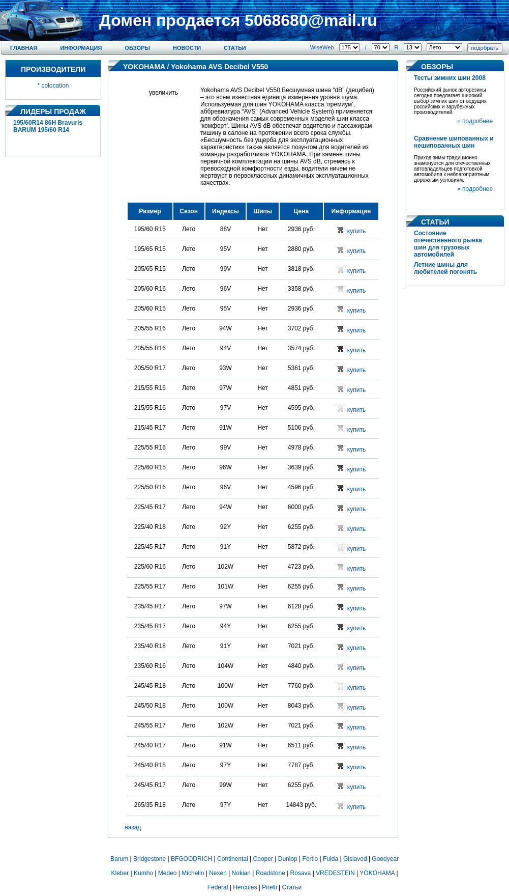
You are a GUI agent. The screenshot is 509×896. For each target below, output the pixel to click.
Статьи (235, 48)
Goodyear (385, 858)
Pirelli (269, 887)
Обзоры (137, 48)
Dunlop (287, 858)
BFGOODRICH (191, 858)
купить (356, 231)
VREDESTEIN (335, 873)
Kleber (120, 873)
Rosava (300, 873)
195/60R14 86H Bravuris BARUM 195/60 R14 (47, 126)
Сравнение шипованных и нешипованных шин (454, 142)
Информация (81, 48)
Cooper (263, 858)
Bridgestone (149, 858)
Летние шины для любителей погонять (445, 268)
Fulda (330, 858)
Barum (119, 858)
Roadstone (270, 873)
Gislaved (355, 858)
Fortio (310, 858)
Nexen (218, 873)
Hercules (245, 887)
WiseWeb (322, 47)
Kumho (143, 873)
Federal (217, 887)
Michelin (193, 873)
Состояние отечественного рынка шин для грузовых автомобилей (448, 244)
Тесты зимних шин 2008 (450, 77)
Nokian (241, 873)
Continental (232, 858)
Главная (23, 48)
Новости (187, 48)
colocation (55, 85)
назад (133, 827)
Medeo (167, 873)
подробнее (477, 121)
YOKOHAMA (144, 67)
